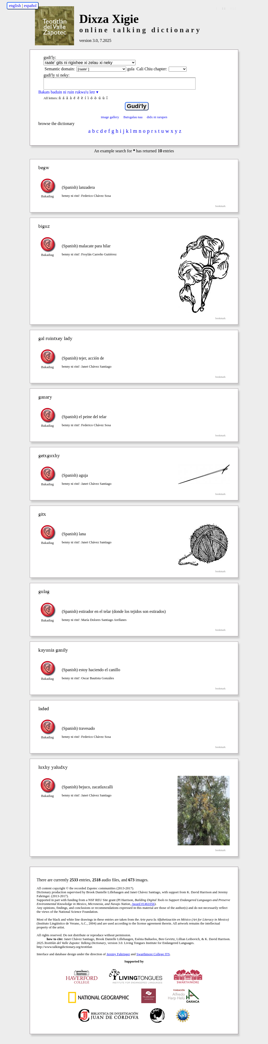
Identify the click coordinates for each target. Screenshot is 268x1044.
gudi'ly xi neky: (57, 75)
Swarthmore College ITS (153, 954)
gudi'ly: (50, 57)
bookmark (220, 206)
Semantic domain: (60, 69)
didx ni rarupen (157, 117)
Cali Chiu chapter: (152, 69)
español (30, 5)
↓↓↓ (233, 8)
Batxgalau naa (132, 117)
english (15, 5)
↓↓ (224, 8)
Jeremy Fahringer (118, 954)
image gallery (110, 117)
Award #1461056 (143, 904)
